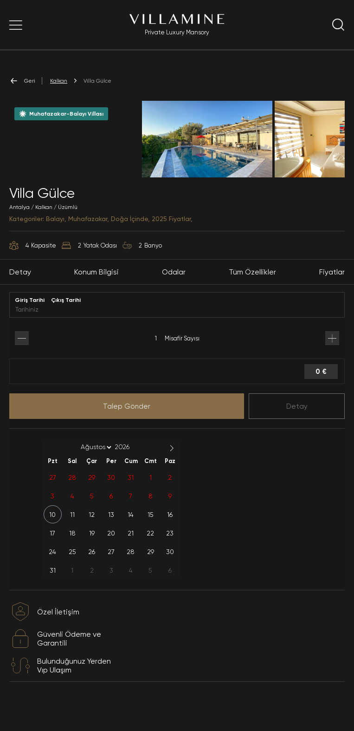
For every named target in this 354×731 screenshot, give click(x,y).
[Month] (95, 468)
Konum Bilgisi (96, 293)
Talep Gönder (126, 427)
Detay (297, 427)
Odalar (174, 293)
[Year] (129, 468)
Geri (22, 80)
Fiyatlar (332, 293)
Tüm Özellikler (252, 293)
